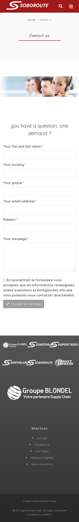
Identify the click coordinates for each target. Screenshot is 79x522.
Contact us (42, 445)
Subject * (10, 219)
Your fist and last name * (23, 146)
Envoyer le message (23, 304)
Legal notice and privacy (39, 501)
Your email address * (20, 201)
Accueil (31, 19)
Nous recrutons (42, 464)
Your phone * (13, 183)
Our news (42, 451)
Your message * (16, 239)
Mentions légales (42, 458)
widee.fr (47, 514)
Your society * (14, 165)
